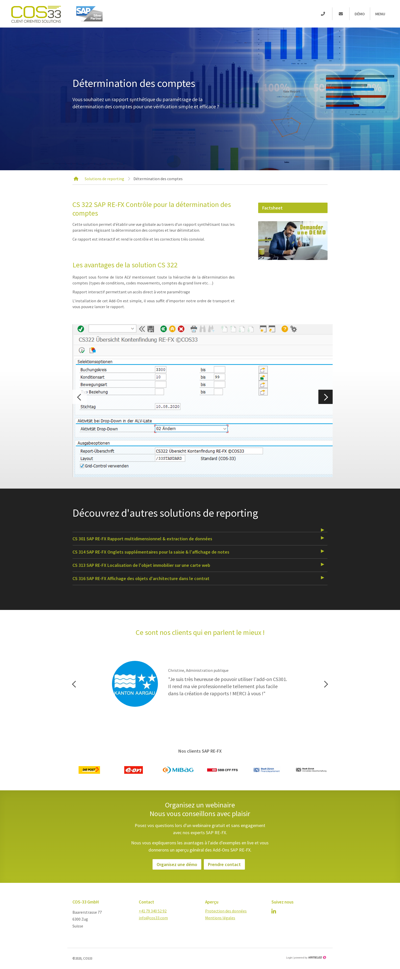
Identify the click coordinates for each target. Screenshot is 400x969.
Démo (360, 13)
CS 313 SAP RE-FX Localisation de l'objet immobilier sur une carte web (141, 565)
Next (325, 397)
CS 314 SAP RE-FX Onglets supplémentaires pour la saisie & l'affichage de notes (150, 552)
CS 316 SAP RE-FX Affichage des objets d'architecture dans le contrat (140, 578)
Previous (79, 397)
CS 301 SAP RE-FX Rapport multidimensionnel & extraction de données (142, 539)
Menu (380, 13)
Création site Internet (309, 957)
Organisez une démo (177, 864)
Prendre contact (224, 864)
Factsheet (272, 208)
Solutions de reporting (104, 178)
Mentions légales (220, 917)
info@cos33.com (153, 917)
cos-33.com (35, 14)
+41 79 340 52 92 (153, 910)
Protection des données (226, 910)
